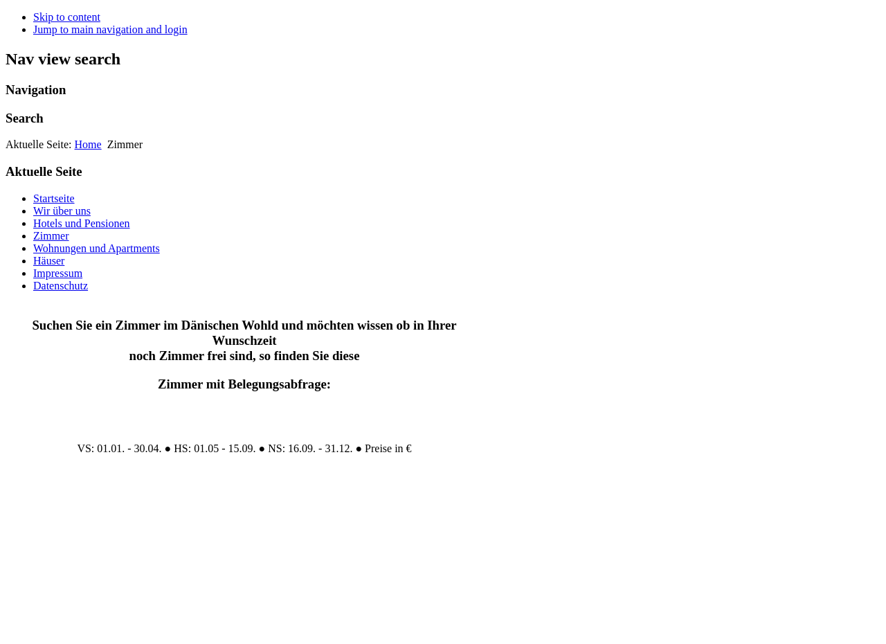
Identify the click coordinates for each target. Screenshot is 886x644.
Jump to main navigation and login (110, 29)
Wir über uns (62, 211)
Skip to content (66, 17)
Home (88, 144)
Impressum (57, 273)
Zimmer (51, 236)
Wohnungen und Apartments (96, 248)
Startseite (54, 198)
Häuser (48, 261)
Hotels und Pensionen (81, 223)
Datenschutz (60, 286)
